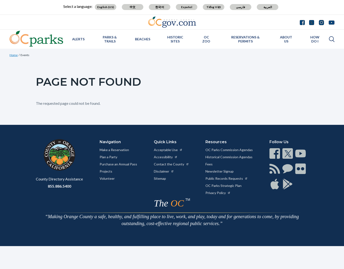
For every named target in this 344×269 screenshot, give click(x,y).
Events (25, 55)
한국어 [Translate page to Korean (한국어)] (159, 7)
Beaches (142, 39)
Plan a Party (108, 157)
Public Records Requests (226, 178)
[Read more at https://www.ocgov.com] (59, 155)
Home (14, 55)
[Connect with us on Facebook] (303, 22)
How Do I (314, 39)
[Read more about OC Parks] (36, 39)
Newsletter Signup (219, 171)
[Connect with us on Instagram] (321, 22)
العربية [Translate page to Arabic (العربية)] (267, 7)
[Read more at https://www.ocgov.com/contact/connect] (274, 153)
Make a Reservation (114, 150)
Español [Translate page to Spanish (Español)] (186, 7)
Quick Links (165, 142)
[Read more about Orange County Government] (172, 22)
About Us (286, 39)
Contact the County (171, 164)
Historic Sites (175, 39)
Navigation (110, 142)
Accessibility (165, 157)
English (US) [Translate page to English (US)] (105, 7)
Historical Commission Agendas (229, 157)
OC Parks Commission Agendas (229, 150)
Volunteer (107, 178)
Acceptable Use (168, 150)
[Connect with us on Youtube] (330, 22)
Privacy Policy (218, 193)
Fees (209, 164)
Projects (106, 171)
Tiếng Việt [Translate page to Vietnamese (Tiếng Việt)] (213, 7)
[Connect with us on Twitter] (311, 22)
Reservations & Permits (245, 39)
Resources (216, 142)
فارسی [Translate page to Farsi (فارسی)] (240, 7)
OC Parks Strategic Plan (223, 186)
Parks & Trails (110, 39)
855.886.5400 (59, 186)
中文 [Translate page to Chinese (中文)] (133, 7)
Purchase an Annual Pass (118, 164)
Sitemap (160, 178)
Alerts (78, 39)
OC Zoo (206, 39)
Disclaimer (164, 171)
